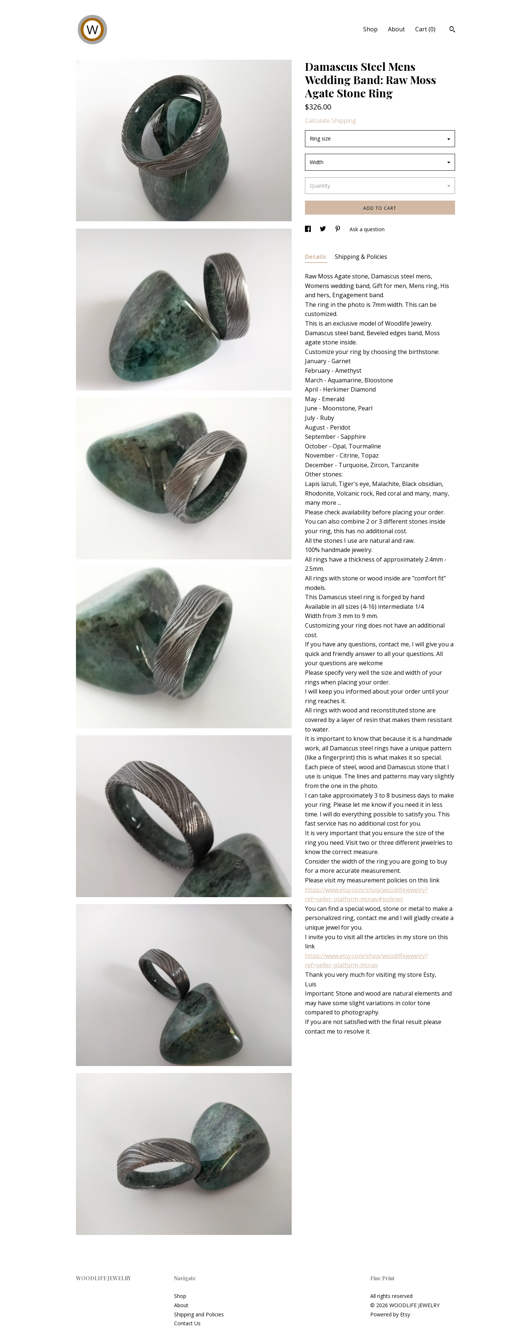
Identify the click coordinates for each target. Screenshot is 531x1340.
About (396, 29)
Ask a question (367, 229)
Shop (370, 29)
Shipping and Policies (199, 1314)
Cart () (425, 29)
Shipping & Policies (361, 257)
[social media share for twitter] (323, 229)
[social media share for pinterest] (338, 229)
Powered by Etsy (390, 1314)
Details (316, 257)
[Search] (452, 30)
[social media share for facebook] (308, 229)
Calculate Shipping (330, 121)
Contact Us (187, 1323)
